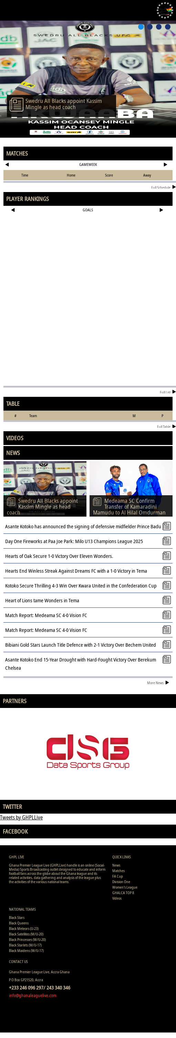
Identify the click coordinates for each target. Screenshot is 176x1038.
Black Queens (19, 922)
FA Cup (117, 876)
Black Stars (16, 917)
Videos (117, 898)
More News (158, 682)
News (116, 865)
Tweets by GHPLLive (21, 817)
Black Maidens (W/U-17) (26, 950)
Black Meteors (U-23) (24, 928)
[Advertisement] (88, 237)
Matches (118, 870)
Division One (121, 881)
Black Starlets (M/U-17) (25, 944)
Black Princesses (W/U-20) (27, 939)
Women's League (124, 887)
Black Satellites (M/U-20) (26, 933)
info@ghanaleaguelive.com (32, 995)
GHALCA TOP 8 (123, 892)
